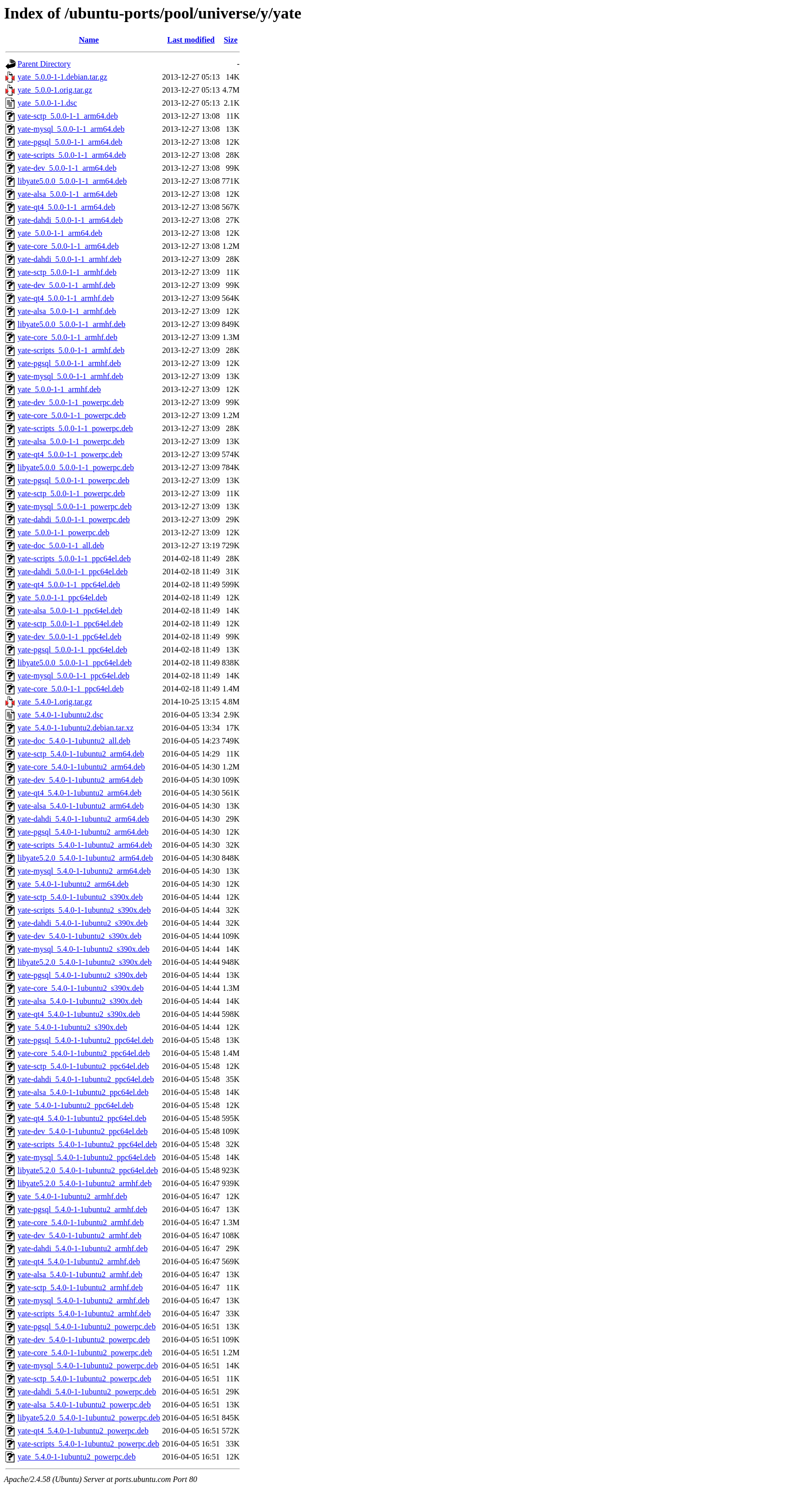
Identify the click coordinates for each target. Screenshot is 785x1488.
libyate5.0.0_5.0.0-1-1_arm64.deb (72, 181)
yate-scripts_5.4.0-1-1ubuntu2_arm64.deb (85, 845)
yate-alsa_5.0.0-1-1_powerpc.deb (71, 441)
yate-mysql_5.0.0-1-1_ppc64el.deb (74, 675)
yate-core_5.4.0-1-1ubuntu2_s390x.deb (81, 988)
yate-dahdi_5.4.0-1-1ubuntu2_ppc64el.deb (86, 1079)
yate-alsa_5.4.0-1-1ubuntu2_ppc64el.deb (83, 1092)
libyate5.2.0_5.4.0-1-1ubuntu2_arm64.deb (85, 858)
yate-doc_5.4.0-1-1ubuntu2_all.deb (74, 740)
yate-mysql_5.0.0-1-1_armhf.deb (70, 376)
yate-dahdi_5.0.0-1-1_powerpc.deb (74, 519)
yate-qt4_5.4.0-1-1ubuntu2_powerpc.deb (83, 1430)
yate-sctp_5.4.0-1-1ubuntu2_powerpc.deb (84, 1378)
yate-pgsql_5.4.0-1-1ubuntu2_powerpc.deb (87, 1326)
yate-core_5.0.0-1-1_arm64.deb (68, 246)
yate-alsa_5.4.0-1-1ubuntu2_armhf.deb (80, 1274)
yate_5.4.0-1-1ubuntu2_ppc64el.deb (76, 1105)
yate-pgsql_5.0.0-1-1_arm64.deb (70, 142)
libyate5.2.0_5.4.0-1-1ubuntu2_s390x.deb (85, 962)
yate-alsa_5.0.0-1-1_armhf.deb (67, 311)
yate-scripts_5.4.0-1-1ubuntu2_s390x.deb (84, 910)
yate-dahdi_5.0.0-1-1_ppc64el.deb (73, 571)
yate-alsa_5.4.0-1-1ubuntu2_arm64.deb (81, 806)
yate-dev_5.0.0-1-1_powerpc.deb (71, 402)
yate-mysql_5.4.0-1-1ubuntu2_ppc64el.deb (87, 1157)
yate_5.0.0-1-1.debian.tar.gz (62, 77)
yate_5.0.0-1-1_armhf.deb (59, 389)
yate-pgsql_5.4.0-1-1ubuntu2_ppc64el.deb (86, 1040)
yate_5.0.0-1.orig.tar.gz (55, 90)
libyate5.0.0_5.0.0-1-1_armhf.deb (72, 324)
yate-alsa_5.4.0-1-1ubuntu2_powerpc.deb (84, 1404)
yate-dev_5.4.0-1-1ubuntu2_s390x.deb (80, 936)
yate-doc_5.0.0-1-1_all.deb (61, 545)
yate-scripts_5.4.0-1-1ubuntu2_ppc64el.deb (87, 1144)
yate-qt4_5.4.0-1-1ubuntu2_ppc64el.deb (82, 1118)
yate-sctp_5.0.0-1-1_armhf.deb (67, 272)
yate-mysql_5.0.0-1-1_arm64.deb (71, 129)
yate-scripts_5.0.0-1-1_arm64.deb (72, 155)
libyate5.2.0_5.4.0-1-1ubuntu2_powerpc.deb (89, 1417)
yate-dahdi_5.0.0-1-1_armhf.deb (69, 259)
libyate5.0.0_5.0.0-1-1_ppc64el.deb (75, 662)
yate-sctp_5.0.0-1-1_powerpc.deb (71, 493)
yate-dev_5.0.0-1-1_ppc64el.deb (69, 636)
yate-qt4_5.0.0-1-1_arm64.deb (66, 207)
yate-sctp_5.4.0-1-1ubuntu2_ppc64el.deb (83, 1066)
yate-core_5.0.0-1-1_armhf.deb (67, 337)
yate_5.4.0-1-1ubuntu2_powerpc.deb (77, 1456)
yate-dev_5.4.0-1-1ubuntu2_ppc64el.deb (83, 1131)
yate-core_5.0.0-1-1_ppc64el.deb (71, 688)
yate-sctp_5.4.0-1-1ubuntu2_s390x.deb (80, 897)
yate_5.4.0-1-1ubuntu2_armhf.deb (72, 1196)
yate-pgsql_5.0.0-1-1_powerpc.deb (74, 480)
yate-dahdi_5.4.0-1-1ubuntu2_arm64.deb (83, 819)
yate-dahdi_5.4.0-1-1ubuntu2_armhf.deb (83, 1248)
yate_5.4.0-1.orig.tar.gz (55, 701)
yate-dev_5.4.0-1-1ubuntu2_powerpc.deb (84, 1339)
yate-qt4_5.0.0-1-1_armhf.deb (66, 298)
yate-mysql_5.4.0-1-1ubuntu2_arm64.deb (84, 871)
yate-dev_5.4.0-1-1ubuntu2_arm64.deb (80, 780)
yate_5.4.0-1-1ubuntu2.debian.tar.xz (76, 727)
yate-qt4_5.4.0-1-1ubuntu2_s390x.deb (79, 1014)
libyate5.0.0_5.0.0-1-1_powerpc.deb (76, 467)
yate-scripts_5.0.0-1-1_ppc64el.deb (74, 558)
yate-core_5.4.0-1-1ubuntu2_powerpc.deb (85, 1352)
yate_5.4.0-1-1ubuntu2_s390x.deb (72, 1027)
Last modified (191, 40)
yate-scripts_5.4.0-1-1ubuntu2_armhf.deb (84, 1313)
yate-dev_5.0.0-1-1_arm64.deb (67, 168)
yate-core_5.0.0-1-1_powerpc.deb (72, 415)
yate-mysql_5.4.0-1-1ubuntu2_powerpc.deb (88, 1365)
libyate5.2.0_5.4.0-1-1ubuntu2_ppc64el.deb (88, 1170)
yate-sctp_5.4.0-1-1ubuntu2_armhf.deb (80, 1287)
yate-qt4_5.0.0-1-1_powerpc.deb (70, 454)
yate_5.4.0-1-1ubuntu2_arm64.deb (73, 884)
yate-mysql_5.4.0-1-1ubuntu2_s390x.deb (84, 949)
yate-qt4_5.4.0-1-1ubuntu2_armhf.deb (79, 1261)
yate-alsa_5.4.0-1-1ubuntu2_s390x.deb (80, 1001)
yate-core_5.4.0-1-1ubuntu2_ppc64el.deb (84, 1053)
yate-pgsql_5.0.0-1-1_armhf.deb (69, 363)
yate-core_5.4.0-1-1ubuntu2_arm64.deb (81, 767)
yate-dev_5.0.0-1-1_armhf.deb (66, 285)
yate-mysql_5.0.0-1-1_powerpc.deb (75, 506)
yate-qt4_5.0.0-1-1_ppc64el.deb (69, 584)
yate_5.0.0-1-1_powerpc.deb (64, 532)
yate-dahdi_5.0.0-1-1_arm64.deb (70, 220)
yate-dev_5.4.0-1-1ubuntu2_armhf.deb (79, 1235)
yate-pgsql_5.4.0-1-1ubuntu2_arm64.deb (83, 832)
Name (89, 40)
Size (231, 40)
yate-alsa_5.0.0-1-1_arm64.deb (67, 194)
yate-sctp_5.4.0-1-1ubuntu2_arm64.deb (81, 754)
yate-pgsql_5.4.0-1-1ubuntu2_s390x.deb (82, 975)
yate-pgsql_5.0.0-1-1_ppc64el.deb (72, 649)
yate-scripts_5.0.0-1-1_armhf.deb (71, 350)
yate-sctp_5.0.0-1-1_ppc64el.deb (70, 623)
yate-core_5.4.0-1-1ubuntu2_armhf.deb (81, 1222)
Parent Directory (44, 64)
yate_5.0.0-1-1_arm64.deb (60, 233)
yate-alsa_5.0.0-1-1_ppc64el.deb (70, 610)
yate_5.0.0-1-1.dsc (47, 103)
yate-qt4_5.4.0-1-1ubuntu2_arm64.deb (80, 793)
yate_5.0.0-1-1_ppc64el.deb (62, 597)
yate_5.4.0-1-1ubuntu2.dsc (60, 714)
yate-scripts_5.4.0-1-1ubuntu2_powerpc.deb (88, 1443)
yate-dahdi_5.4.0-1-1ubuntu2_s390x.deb (83, 923)
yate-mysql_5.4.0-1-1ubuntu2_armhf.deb (84, 1300)
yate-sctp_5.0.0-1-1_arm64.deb (68, 116)
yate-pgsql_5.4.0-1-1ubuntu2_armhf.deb (82, 1209)
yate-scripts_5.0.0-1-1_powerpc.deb (75, 428)
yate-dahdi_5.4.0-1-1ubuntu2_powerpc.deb (87, 1391)
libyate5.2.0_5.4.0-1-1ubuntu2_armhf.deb (85, 1183)
